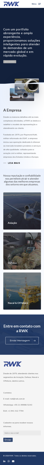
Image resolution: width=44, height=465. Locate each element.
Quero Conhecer (10, 61)
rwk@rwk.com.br (17, 399)
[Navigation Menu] (36, 3)
